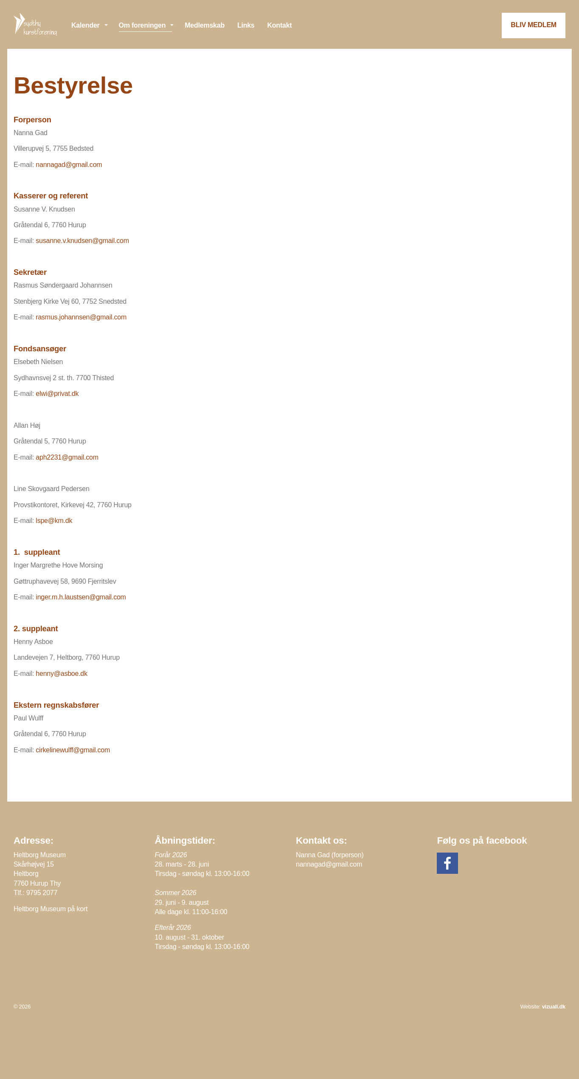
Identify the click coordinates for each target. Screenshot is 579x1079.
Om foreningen (142, 25)
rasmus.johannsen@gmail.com (81, 317)
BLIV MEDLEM (534, 24)
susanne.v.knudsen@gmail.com (82, 240)
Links (246, 25)
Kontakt (279, 25)
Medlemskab (205, 25)
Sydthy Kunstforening (36, 24)
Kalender (85, 25)
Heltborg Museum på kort (50, 908)
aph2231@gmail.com (67, 457)
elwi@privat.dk (57, 393)
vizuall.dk (553, 1006)
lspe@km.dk (54, 520)
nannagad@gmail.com (69, 164)
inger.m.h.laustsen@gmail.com (81, 597)
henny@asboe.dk (61, 673)
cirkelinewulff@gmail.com (73, 750)
